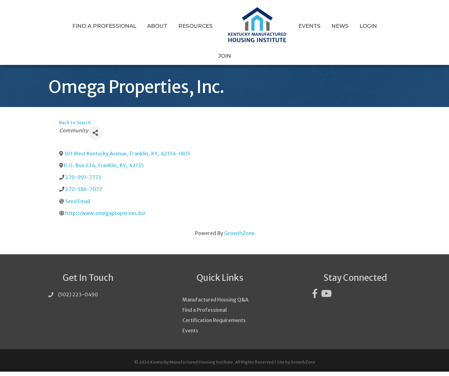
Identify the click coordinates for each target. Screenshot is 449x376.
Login (368, 26)
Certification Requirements (214, 334)
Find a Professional (104, 26)
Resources (195, 26)
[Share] (95, 137)
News (340, 26)
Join (224, 56)
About (157, 26)
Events (309, 26)
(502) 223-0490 (78, 301)
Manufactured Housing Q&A (215, 314)
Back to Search (75, 127)
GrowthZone (239, 238)
